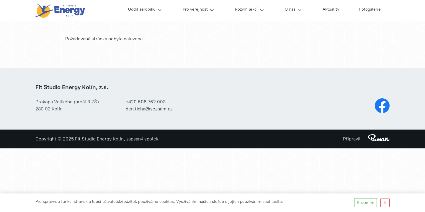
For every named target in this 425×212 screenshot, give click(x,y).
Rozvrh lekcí (246, 9)
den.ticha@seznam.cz (149, 109)
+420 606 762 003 (146, 102)
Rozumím (365, 202)
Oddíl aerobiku (142, 9)
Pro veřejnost (195, 9)
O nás (290, 9)
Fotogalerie (370, 9)
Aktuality (331, 9)
